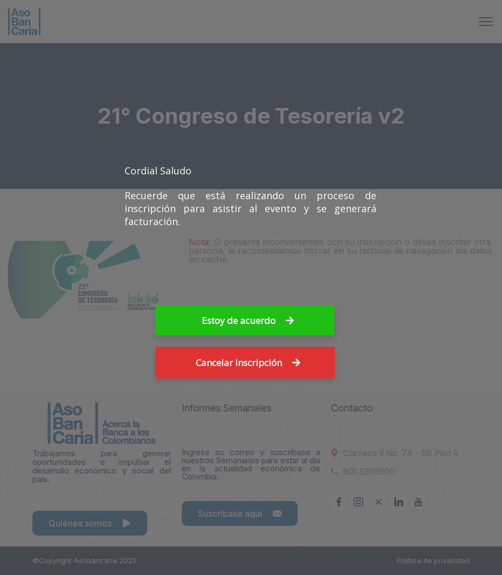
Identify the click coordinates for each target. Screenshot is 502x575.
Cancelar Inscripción (248, 362)
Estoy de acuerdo (248, 320)
